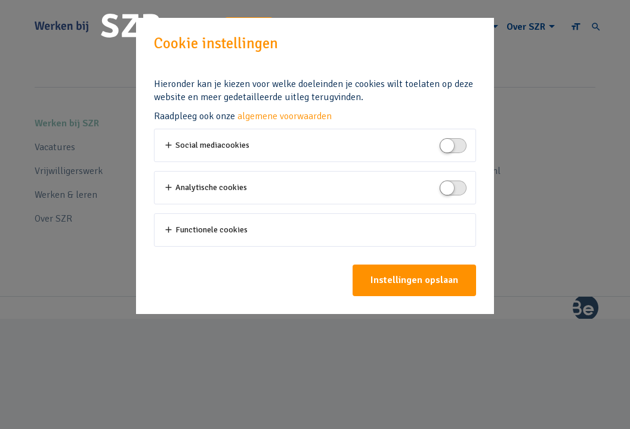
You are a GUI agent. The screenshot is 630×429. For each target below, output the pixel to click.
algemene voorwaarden (284, 116)
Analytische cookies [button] (205, 187)
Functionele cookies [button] (205, 230)
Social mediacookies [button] (206, 145)
